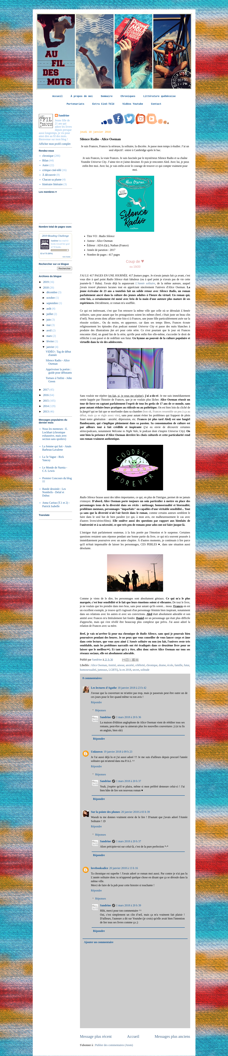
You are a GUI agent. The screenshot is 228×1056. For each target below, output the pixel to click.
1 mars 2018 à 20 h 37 (128, 781)
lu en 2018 (125, 669)
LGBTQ (113, 669)
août (49, 308)
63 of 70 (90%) (46, 253)
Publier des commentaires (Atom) (114, 1045)
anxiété (130, 665)
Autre (45, 165)
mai (48, 325)
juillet (50, 313)
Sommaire (107, 96)
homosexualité (88, 669)
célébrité (140, 665)
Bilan (45, 160)
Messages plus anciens (172, 1036)
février (50, 341)
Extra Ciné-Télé (103, 104)
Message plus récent (96, 1036)
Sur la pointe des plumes (105, 811)
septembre (52, 303)
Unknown (97, 751)
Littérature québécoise (159, 96)
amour (120, 665)
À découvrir (49, 174)
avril (49, 330)
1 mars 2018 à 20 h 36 (128, 717)
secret (136, 669)
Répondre (96, 702)
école (170, 665)
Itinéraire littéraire (52, 184)
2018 (46, 287)
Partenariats (75, 104)
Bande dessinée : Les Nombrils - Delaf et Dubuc (54, 492)
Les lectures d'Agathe (104, 687)
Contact (156, 104)
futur (186, 665)
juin (48, 319)
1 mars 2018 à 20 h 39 (128, 905)
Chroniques (128, 96)
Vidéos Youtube (132, 104)
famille (178, 665)
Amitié (112, 665)
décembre (52, 292)
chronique (151, 665)
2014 (46, 406)
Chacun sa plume (52, 179)
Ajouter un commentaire (98, 942)
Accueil (57, 96)
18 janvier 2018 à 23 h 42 (132, 687)
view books (66, 257)
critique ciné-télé (51, 170)
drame (162, 665)
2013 (46, 411)
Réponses (100, 710)
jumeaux (102, 669)
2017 (46, 389)
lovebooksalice (99, 868)
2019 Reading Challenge (55, 235)
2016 (46, 395)
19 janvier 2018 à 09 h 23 (118, 751)
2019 (46, 281)
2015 (46, 400)
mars (49, 335)
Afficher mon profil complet (55, 143)
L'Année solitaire (145, 283)
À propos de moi (82, 96)
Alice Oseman (99, 665)
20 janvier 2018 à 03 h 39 (135, 811)
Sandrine (105, 717)
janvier (50, 346)
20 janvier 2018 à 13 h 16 (123, 868)
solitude (145, 669)
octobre (50, 297)
